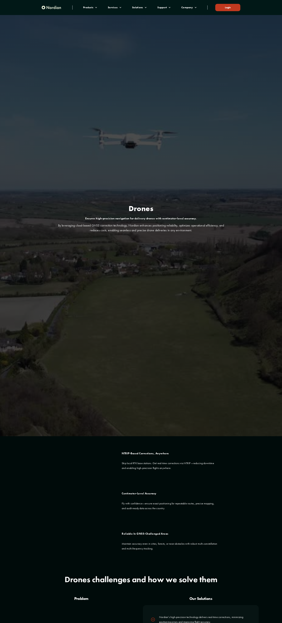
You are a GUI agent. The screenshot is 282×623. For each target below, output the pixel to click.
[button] (90, 7)
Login (228, 7)
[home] (51, 7)
